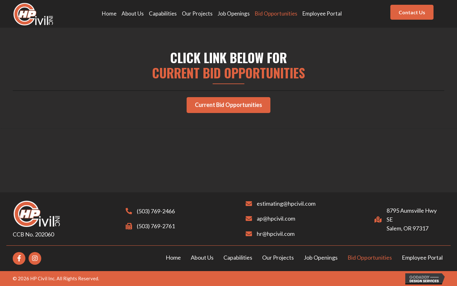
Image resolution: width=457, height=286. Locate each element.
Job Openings (321, 257)
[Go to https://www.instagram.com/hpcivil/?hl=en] (35, 258)
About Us (202, 257)
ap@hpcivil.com (269, 218)
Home (173, 257)
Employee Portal (422, 257)
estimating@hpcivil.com (279, 203)
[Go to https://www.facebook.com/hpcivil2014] (19, 258)
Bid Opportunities (370, 257)
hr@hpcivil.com (269, 233)
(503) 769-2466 (149, 211)
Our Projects (278, 257)
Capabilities (237, 257)
